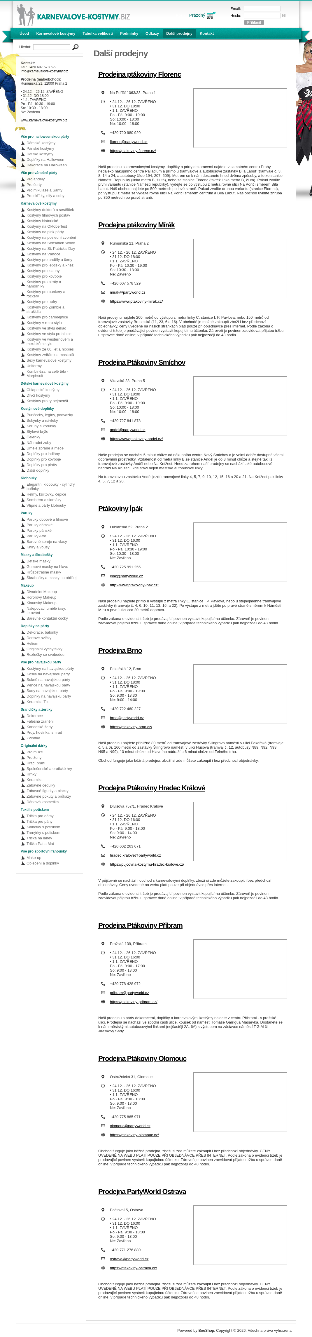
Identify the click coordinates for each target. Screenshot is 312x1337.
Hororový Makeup (42, 597)
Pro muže (35, 752)
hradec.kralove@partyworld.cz (135, 855)
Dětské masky (38, 561)
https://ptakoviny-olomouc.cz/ (134, 1135)
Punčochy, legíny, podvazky (50, 415)
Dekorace (35, 716)
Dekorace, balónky (42, 632)
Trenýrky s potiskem (43, 832)
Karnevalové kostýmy (56, 33)
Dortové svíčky (39, 638)
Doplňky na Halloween (45, 159)
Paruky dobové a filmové (47, 519)
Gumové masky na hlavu (47, 566)
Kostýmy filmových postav (48, 215)
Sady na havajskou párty (47, 690)
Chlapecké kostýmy (43, 390)
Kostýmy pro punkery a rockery (46, 294)
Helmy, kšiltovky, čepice (46, 494)
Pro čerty (34, 184)
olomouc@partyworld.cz (130, 1126)
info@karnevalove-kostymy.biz (44, 71)
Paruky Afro (36, 536)
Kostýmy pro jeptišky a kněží (51, 265)
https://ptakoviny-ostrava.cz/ (133, 1268)
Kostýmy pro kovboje (44, 276)
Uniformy (34, 366)
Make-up (34, 857)
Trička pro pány (39, 821)
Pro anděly (36, 179)
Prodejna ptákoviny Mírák (136, 225)
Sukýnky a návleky (42, 420)
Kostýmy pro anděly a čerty (49, 259)
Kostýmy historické (42, 221)
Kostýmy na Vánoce (43, 254)
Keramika (35, 780)
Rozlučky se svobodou (45, 654)
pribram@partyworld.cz (129, 993)
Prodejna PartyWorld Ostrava (142, 1191)
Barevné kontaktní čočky (47, 618)
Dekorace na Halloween (47, 165)
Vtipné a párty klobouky (46, 505)
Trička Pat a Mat (40, 843)
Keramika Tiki (38, 702)
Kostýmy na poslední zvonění (51, 237)
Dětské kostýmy (40, 154)
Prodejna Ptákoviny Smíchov (141, 362)
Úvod (24, 33)
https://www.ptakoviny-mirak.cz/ (136, 301)
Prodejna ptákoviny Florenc (139, 74)
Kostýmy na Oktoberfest (47, 226)
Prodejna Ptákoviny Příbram (140, 925)
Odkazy (152, 33)
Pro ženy (34, 757)
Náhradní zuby (39, 442)
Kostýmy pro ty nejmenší (47, 401)
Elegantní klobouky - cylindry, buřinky (51, 486)
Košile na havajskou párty (48, 674)
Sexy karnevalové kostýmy (49, 360)
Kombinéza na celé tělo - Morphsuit (47, 373)
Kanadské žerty (40, 727)
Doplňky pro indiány (43, 454)
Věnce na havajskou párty (48, 685)
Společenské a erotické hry (49, 768)
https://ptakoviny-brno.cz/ (131, 727)
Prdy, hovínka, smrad (44, 732)
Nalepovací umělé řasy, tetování (46, 610)
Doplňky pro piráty (42, 465)
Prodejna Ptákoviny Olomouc (142, 1058)
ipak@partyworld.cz (126, 576)
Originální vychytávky (44, 649)
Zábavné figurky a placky (48, 791)
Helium (32, 643)
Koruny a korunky (41, 426)
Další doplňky (38, 470)
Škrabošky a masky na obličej (51, 578)
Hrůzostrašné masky (44, 572)
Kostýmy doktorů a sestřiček (50, 210)
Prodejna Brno (120, 650)
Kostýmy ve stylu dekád (46, 328)
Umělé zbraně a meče (45, 448)
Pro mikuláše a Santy (44, 190)
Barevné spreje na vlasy (47, 541)
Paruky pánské (39, 530)
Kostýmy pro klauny (43, 271)
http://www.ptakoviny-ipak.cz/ (134, 585)
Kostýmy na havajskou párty (50, 668)
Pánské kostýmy (40, 148)
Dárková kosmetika (43, 802)
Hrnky (31, 774)
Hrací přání (36, 763)
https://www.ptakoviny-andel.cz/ (136, 439)
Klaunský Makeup (42, 603)
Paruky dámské (40, 525)
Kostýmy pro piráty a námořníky (44, 284)
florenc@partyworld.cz (129, 142)
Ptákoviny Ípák (120, 509)
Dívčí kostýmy (38, 395)
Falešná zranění (40, 721)
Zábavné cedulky (41, 785)
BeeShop (206, 1330)
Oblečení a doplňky (43, 863)
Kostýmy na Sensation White (51, 243)
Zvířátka (33, 738)
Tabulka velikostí (98, 33)
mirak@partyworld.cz (128, 292)
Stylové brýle (37, 431)
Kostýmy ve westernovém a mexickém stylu (50, 341)
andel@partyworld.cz (128, 430)
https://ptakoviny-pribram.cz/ (133, 1002)
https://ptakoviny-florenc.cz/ (133, 151)
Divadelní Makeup (42, 592)
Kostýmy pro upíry (42, 301)
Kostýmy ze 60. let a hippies (50, 349)
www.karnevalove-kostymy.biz (44, 120)
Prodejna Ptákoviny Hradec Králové (151, 788)
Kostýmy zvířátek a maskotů (50, 355)
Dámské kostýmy (41, 143)
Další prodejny (179, 33)
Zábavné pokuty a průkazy (49, 796)
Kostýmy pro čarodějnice (47, 317)
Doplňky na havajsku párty (49, 696)
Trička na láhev (39, 838)
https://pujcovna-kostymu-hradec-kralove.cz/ (147, 864)
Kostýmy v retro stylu (44, 322)
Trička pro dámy (40, 816)
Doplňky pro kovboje (44, 459)
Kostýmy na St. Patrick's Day (51, 248)
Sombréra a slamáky (44, 500)
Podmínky (129, 33)
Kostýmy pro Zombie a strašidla (45, 309)
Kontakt (207, 33)
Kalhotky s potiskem (43, 827)
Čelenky (33, 437)
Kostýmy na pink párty (45, 232)
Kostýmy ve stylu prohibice (49, 334)
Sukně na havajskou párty (48, 679)
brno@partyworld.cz (127, 718)
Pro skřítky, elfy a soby (45, 196)
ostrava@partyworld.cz (129, 1259)
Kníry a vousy (38, 547)
